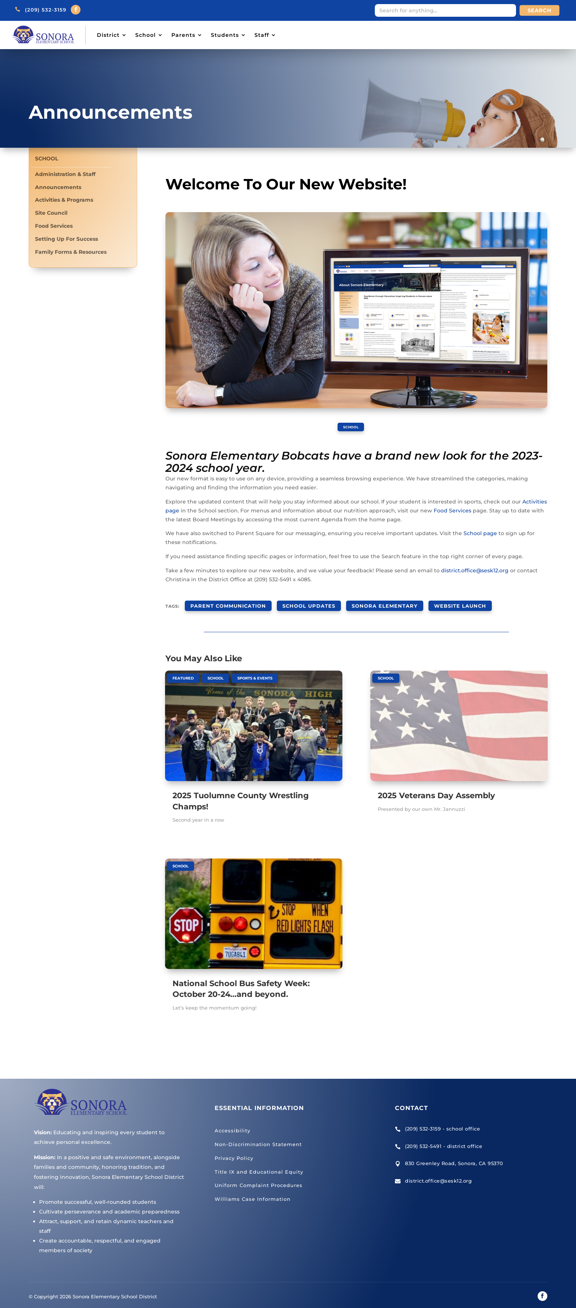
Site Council (51, 213)
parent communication (223, 602)
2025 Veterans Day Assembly (436, 789)
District (108, 35)
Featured (183, 672)
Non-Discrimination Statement (258, 1138)
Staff (261, 35)
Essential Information (259, 1102)
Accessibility (232, 1125)
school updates (294, 602)
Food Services (54, 226)
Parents (183, 35)
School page (480, 533)
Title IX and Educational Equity (259, 1166)
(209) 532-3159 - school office (442, 1123)
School (145, 35)
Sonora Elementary (361, 602)
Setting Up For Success (66, 239)
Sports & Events (254, 672)
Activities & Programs (64, 200)
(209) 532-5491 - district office (443, 1140)
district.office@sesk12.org (475, 570)
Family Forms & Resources (71, 252)
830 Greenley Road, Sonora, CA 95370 (454, 1158)
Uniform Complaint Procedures (259, 1180)
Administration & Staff (65, 174)
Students (225, 35)
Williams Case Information (253, 1193)
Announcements (58, 187)
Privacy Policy (234, 1152)
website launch (427, 602)
